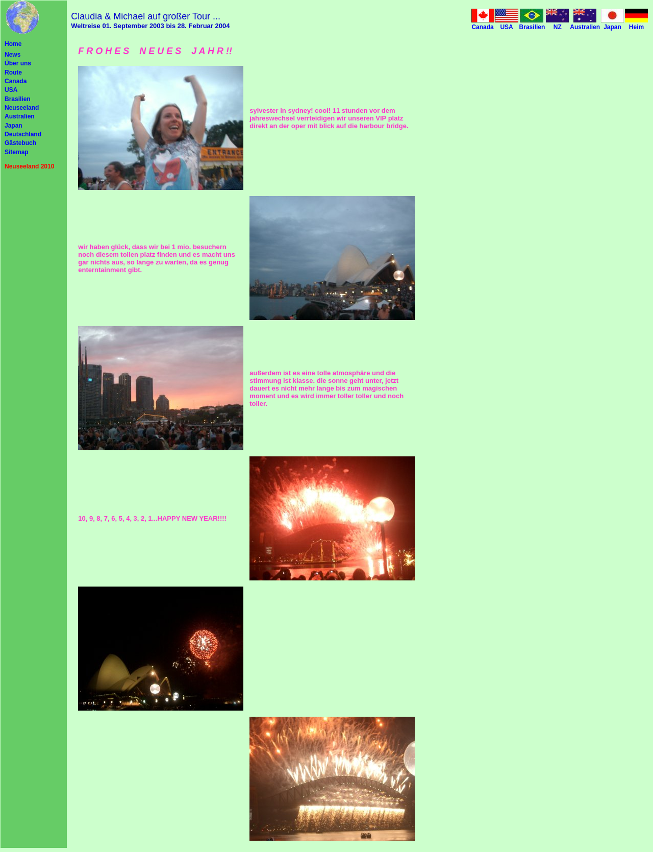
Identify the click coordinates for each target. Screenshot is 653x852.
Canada (16, 81)
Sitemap (17, 152)
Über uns (18, 63)
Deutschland (23, 134)
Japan (13, 125)
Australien (20, 116)
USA (11, 89)
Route (13, 72)
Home (13, 43)
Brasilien (18, 99)
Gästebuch (20, 143)
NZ (558, 27)
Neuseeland (22, 107)
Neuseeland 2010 (29, 166)
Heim (636, 27)
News (12, 54)
